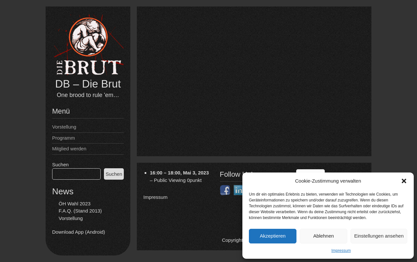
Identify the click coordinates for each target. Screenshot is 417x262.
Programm (63, 138)
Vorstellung (64, 127)
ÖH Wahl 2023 (75, 203)
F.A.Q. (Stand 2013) (80, 211)
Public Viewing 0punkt (178, 180)
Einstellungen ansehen (379, 236)
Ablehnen (323, 236)
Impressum (341, 250)
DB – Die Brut (88, 84)
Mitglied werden (69, 148)
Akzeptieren (272, 236)
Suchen (60, 164)
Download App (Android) (78, 232)
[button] (404, 181)
